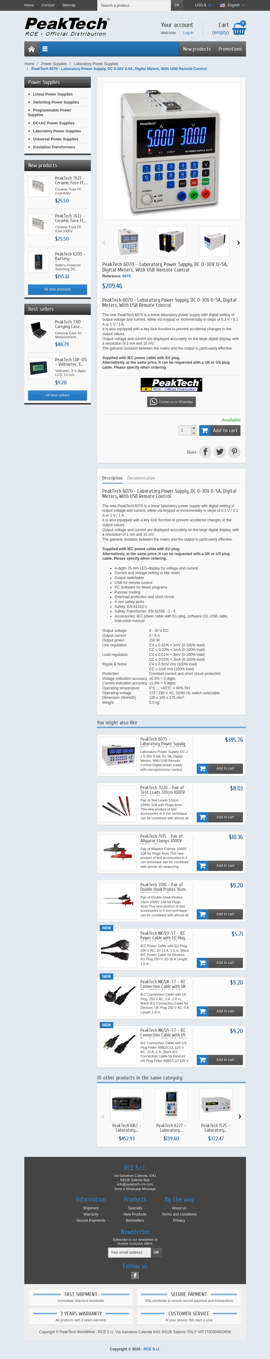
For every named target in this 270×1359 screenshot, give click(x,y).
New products (197, 49)
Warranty (90, 1214)
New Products (135, 1214)
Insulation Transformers (54, 147)
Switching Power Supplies (56, 102)
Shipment (91, 1208)
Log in (188, 33)
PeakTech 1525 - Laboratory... (215, 1128)
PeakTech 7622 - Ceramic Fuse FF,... (71, 218)
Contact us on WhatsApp (171, 401)
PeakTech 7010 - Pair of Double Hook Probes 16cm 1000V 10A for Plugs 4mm (163, 889)
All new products (57, 289)
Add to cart (218, 430)
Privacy (179, 1220)
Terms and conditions (179, 1214)
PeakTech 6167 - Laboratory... (126, 1128)
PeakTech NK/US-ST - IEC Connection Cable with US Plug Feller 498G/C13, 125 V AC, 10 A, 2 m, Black (163, 1037)
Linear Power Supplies (53, 94)
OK (176, 5)
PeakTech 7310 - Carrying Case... (69, 324)
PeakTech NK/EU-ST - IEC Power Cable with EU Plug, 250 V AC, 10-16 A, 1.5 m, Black (163, 940)
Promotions (230, 49)
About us (179, 1208)
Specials (135, 1208)
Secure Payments (91, 1220)
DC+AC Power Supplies (54, 123)
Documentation (141, 478)
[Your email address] (129, 1252)
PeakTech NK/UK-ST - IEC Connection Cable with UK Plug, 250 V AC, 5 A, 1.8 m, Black (163, 988)
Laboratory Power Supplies (57, 131)
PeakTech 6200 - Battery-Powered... (70, 259)
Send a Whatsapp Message (135, 1189)
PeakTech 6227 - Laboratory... (171, 1128)
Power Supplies (44, 82)
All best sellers (57, 395)
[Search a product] (134, 5)
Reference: (111, 276)
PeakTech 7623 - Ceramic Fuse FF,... (71, 181)
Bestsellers (135, 1220)
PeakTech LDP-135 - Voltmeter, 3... (71, 362)
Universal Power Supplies (56, 139)
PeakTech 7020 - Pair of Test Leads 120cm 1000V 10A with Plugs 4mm (162, 792)
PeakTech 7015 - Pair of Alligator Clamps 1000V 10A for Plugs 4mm (161, 841)
